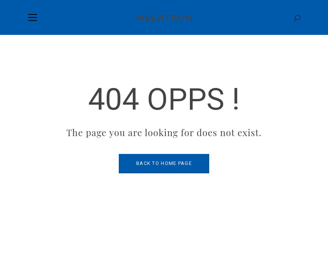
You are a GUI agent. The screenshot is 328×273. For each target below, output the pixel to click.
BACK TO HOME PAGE (164, 163)
